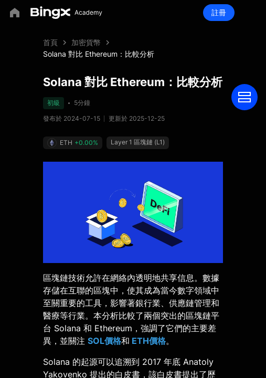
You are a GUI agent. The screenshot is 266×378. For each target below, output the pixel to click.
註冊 (218, 12)
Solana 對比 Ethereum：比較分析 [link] (98, 53)
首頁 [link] (50, 42)
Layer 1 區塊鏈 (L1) (138, 142)
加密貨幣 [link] (86, 42)
